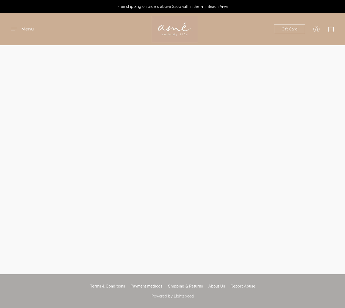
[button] (174, 29)
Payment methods (146, 286)
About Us (216, 286)
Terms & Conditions (107, 286)
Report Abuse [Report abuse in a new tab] (242, 286)
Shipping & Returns (185, 286)
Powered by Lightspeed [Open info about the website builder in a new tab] (172, 296)
